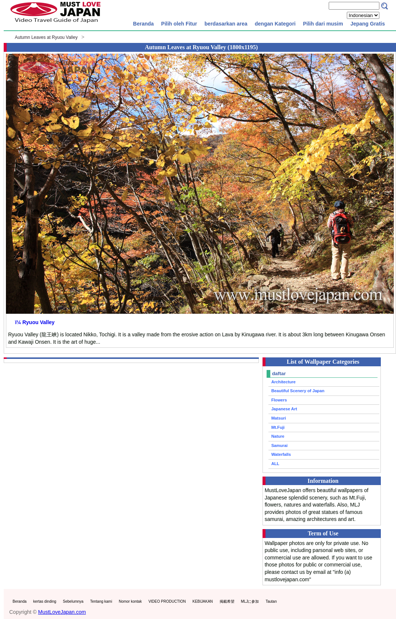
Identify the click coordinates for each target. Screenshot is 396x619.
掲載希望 (227, 601)
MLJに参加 (250, 601)
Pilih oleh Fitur (179, 24)
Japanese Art (284, 409)
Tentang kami (101, 601)
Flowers (279, 400)
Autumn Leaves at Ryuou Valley (46, 37)
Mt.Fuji (278, 427)
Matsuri (278, 418)
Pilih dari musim (323, 24)
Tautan (271, 601)
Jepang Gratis (368, 24)
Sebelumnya (73, 601)
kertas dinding (44, 601)
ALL (275, 463)
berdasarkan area (225, 24)
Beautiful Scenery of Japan (298, 390)
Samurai (279, 445)
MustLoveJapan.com (62, 612)
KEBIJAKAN (203, 601)
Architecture (283, 382)
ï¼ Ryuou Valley (35, 322)
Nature (277, 436)
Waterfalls (281, 454)
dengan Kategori (275, 24)
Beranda (143, 24)
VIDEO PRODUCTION (167, 601)
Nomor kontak (130, 601)
